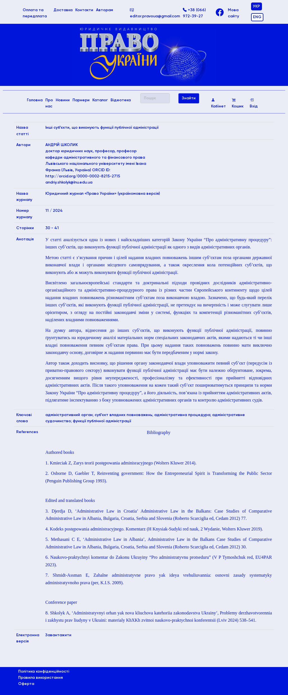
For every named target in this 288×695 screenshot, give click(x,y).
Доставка (62, 10)
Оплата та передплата (37, 13)
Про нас (49, 103)
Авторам (104, 10)
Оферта (26, 684)
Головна (35, 99)
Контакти (84, 10)
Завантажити (58, 635)
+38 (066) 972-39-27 (194, 13)
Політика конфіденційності (43, 671)
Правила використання (40, 678)
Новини (63, 100)
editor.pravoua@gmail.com (155, 13)
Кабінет (218, 103)
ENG (257, 17)
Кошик (237, 103)
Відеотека (121, 100)
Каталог (100, 100)
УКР (256, 6)
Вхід (254, 103)
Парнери (81, 100)
